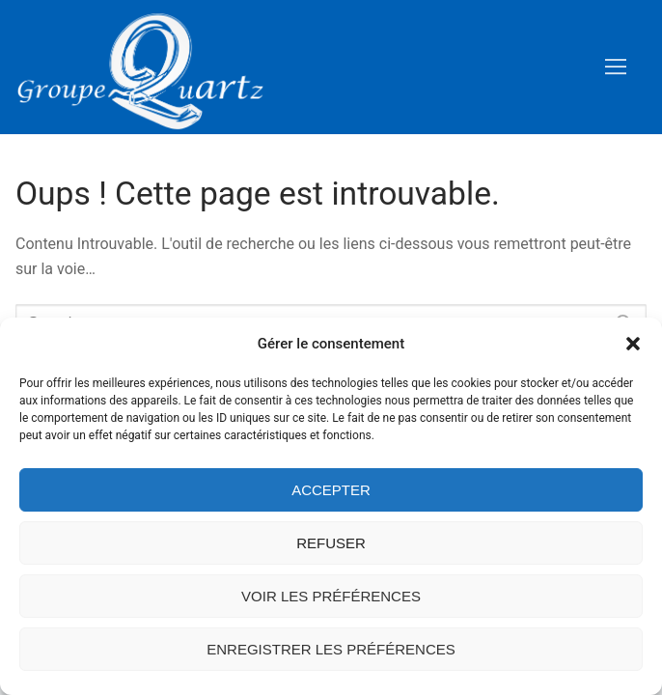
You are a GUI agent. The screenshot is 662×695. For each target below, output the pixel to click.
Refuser (331, 543)
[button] (633, 343)
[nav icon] (616, 67)
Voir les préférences (331, 596)
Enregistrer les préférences (331, 649)
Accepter (331, 490)
